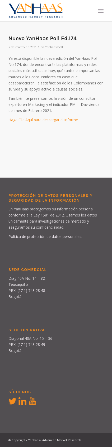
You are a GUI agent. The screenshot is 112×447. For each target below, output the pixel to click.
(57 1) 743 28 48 (31, 290)
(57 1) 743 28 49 (31, 344)
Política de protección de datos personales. (45, 236)
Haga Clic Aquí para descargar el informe (43, 119)
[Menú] (101, 10)
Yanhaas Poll (54, 47)
